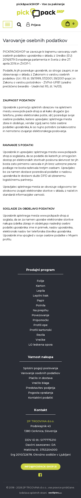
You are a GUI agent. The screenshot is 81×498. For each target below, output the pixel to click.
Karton (40, 285)
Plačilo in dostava (40, 378)
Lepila (40, 290)
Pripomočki (41, 320)
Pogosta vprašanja (40, 392)
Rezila (40, 335)
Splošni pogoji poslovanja (40, 368)
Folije (40, 281)
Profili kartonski (41, 330)
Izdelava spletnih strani (33, 492)
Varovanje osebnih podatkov (40, 373)
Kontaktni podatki (40, 397)
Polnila (40, 305)
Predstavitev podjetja (40, 388)
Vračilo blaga (40, 383)
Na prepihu (40, 310)
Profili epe (40, 325)
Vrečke (40, 339)
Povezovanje (40, 315)
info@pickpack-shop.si (41, 466)
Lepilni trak (40, 295)
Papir (40, 300)
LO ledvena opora (40, 344)
